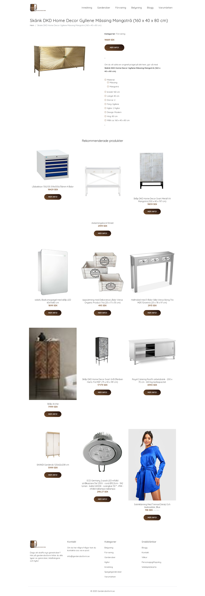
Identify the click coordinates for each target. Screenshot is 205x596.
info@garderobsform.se (78, 556)
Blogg (150, 7)
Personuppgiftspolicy (151, 562)
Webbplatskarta (149, 567)
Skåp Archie (53, 404)
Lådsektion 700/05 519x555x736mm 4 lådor (53, 187)
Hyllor (107, 562)
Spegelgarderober (113, 572)
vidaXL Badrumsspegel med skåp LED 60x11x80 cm (53, 301)
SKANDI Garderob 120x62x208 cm (53, 465)
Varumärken (165, 7)
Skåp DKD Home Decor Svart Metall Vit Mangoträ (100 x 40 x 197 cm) (152, 200)
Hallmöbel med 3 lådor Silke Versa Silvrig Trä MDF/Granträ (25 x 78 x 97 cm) (152, 301)
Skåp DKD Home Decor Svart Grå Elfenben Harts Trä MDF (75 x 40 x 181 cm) (102, 381)
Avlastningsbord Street (103, 223)
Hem (32, 25)
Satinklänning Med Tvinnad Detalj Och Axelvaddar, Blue (152, 506)
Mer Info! (114, 48)
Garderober (103, 7)
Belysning (136, 7)
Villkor (144, 557)
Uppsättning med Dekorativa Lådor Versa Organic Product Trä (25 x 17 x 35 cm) (102, 301)
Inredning (87, 7)
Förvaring (120, 7)
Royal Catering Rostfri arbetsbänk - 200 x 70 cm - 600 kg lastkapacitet (152, 381)
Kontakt (145, 553)
